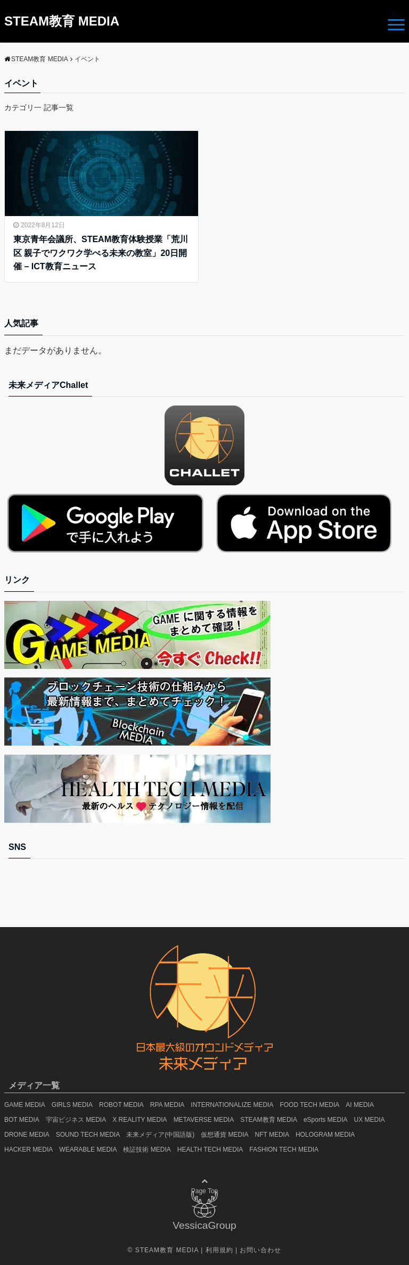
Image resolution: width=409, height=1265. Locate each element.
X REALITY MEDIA (139, 1119)
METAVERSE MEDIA (204, 1119)
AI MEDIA (360, 1105)
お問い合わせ (260, 1250)
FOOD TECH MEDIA (309, 1105)
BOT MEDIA (21, 1119)
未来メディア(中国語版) (160, 1134)
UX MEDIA (369, 1119)
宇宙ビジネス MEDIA (76, 1119)
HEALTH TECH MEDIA (210, 1149)
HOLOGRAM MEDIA (325, 1134)
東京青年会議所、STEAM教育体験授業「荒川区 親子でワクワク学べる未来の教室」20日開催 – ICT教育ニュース (100, 253)
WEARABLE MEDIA (88, 1149)
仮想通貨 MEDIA (224, 1134)
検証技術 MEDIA (146, 1149)
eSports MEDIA (326, 1119)
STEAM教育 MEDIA (61, 21)
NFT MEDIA (272, 1134)
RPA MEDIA (167, 1105)
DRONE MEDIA (27, 1134)
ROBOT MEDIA (121, 1105)
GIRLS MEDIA (72, 1105)
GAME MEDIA (24, 1105)
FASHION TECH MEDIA (283, 1149)
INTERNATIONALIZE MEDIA (232, 1105)
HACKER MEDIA (28, 1149)
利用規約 (219, 1250)
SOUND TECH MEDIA (88, 1134)
